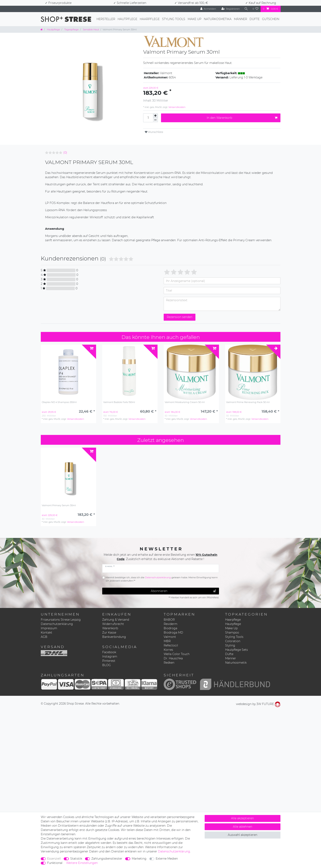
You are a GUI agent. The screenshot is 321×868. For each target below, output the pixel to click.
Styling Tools (173, 19)
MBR (167, 641)
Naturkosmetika (217, 19)
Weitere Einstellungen (82, 863)
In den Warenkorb (242, 118)
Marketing (139, 858)
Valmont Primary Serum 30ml (59, 505)
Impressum (49, 628)
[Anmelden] (208, 9)
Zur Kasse (109, 632)
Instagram (109, 656)
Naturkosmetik (236, 662)
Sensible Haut (90, 29)
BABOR (169, 619)
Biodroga (170, 628)
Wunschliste (154, 132)
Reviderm (170, 624)
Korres (168, 650)
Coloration (232, 641)
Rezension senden (179, 317)
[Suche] (246, 9)
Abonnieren (183, 591)
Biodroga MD (173, 632)
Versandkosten (177, 107)
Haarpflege (150, 19)
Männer (240, 19)
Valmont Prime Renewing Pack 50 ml (248, 402)
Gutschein (270, 19)
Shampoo (232, 632)
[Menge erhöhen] (155, 115)
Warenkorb (110, 628)
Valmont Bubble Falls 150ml (119, 402)
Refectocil (171, 645)
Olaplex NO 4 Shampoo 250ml (59, 402)
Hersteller (105, 19)
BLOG (106, 665)
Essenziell (54, 858)
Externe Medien (167, 858)
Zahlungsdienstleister (106, 858)
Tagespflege (71, 29)
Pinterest (108, 661)
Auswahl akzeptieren (242, 835)
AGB (44, 637)
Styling (230, 645)
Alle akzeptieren (242, 818)
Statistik (76, 858)
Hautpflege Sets (236, 650)
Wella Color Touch (176, 654)
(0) (65, 152)
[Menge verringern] (155, 120)
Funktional (54, 863)
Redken (169, 662)
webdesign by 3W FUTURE (258, 704)
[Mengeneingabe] (148, 117)
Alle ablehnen (242, 826)
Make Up (194, 19)
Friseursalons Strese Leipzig (61, 619)
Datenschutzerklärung (57, 624)
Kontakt (46, 632)
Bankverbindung (114, 637)
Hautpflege (127, 19)
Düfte (255, 19)
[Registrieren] (230, 9)
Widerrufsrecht (113, 624)
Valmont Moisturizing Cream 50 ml (185, 402)
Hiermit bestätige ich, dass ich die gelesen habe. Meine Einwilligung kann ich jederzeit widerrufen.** (162, 579)
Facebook (109, 652)
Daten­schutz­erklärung (174, 851)
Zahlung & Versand (115, 619)
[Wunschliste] (255, 9)
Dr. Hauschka (173, 658)
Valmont (170, 637)
